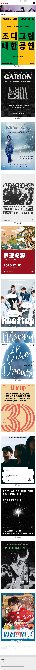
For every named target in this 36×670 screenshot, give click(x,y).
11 (9, 646)
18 (22, 646)
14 (15, 646)
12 (11, 646)
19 (24, 646)
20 (26, 646)
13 (13, 646)
